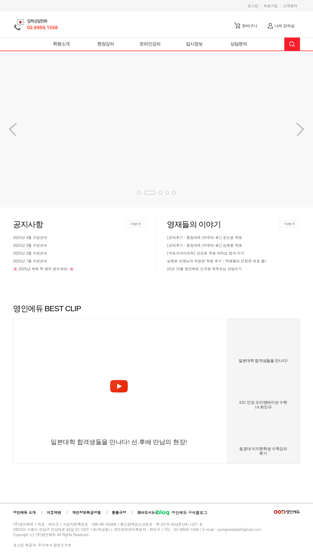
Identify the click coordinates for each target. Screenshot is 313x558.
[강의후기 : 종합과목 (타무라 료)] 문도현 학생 (204, 237)
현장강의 (105, 43)
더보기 (135, 223)
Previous (300, 129)
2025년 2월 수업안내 (30, 253)
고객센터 (290, 5)
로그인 (253, 5)
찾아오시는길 (148, 512)
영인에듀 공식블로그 (181, 513)
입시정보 (194, 43)
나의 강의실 (284, 25)
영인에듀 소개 (24, 512)
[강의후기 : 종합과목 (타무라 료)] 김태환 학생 (204, 245)
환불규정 (119, 512)
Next (13, 129)
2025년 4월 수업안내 (30, 237)
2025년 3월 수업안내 (30, 245)
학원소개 (61, 43)
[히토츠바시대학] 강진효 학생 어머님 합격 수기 (205, 253)
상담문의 (238, 43)
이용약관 (54, 512)
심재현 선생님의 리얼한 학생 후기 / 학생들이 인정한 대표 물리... (216, 260)
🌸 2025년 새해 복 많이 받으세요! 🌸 (43, 268)
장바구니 (249, 25)
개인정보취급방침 (86, 512)
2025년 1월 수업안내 (30, 260)
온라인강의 (150, 43)
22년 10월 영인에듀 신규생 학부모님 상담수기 (204, 268)
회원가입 (270, 5)
